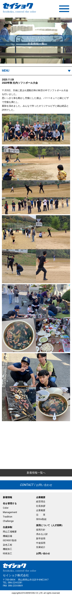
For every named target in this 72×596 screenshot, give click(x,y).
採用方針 (40, 529)
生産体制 (7, 527)
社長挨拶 (40, 506)
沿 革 (40, 514)
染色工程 (7, 545)
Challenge (8, 521)
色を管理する (10, 503)
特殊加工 (7, 553)
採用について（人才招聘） (50, 525)
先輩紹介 (40, 547)
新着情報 (7, 497)
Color (5, 508)
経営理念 (40, 501)
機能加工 (7, 549)
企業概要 (40, 497)
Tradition (7, 516)
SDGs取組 (41, 519)
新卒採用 (40, 538)
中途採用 (40, 543)
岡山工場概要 (10, 531)
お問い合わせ (36, 485)
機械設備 (7, 536)
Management (10, 512)
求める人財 (42, 534)
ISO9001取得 (10, 540)
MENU (5, 70)
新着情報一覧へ (36, 472)
